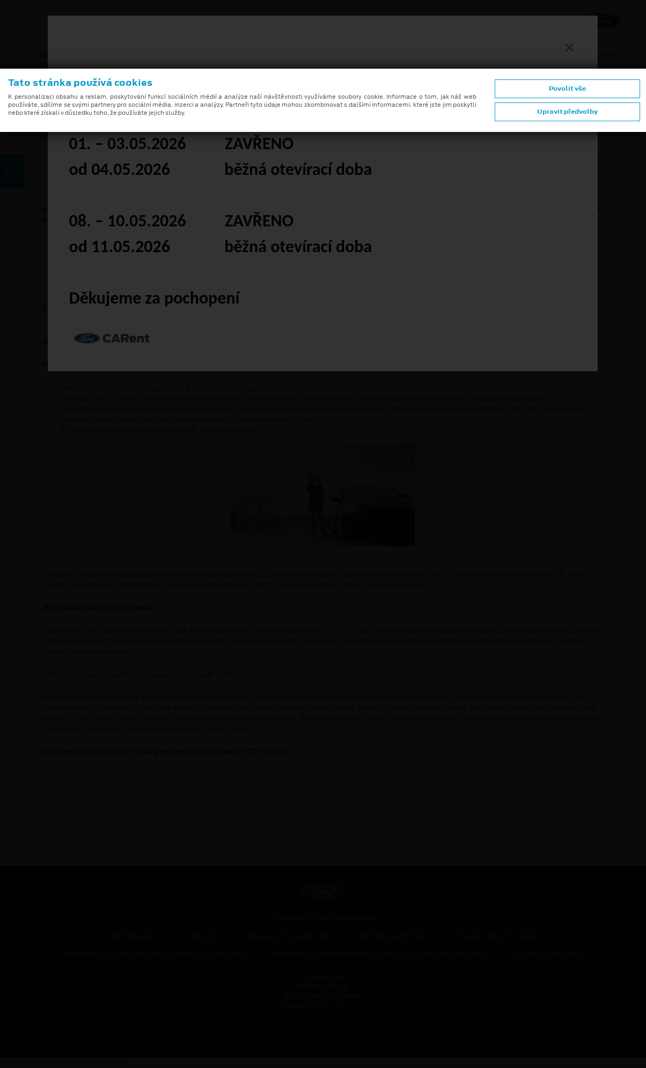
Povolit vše (567, 88)
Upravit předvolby (567, 111)
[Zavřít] (569, 47)
